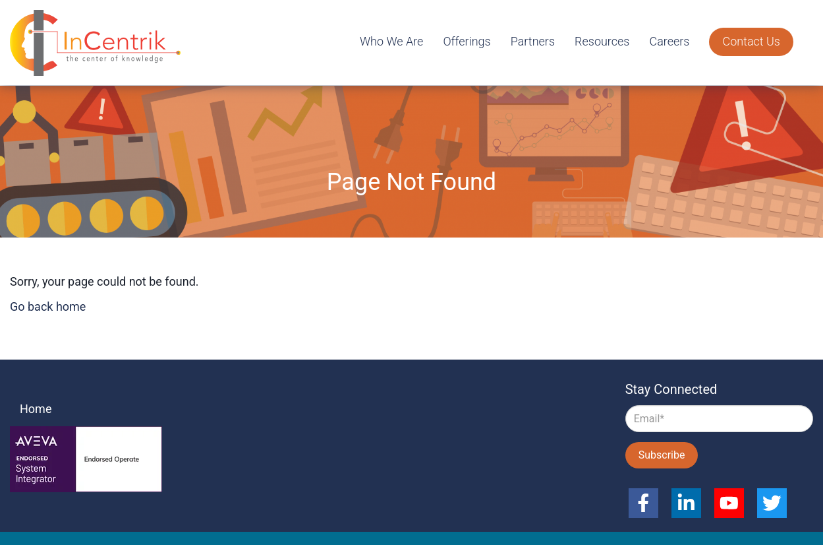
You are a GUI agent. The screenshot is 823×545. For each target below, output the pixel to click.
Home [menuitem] (35, 409)
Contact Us (751, 41)
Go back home (48, 306)
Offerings (466, 41)
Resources (602, 41)
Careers (669, 41)
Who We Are (391, 41)
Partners (533, 41)
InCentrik (99, 43)
